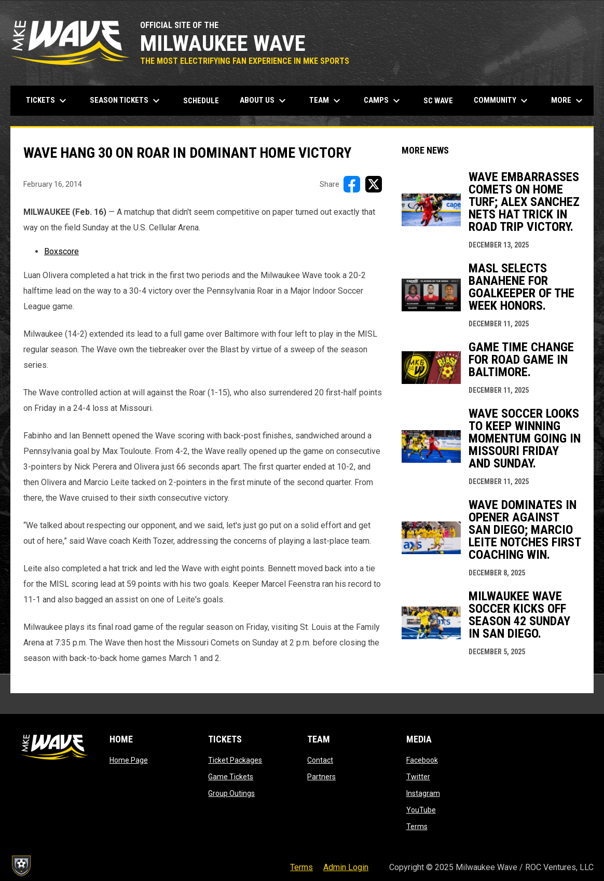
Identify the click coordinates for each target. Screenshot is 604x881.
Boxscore (61, 251)
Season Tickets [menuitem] (126, 100)
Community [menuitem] (502, 100)
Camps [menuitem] (383, 100)
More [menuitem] (568, 100)
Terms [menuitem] (301, 867)
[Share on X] (373, 184)
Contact (320, 760)
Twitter (418, 777)
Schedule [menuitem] (201, 100)
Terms (417, 826)
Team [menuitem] (326, 100)
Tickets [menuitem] (47, 100)
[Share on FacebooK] (352, 184)
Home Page (128, 760)
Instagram (423, 793)
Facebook (422, 760)
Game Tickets (230, 777)
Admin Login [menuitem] (345, 867)
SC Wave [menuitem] (442, 100)
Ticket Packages (235, 760)
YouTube (421, 810)
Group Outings (231, 793)
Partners (321, 777)
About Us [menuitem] (264, 100)
